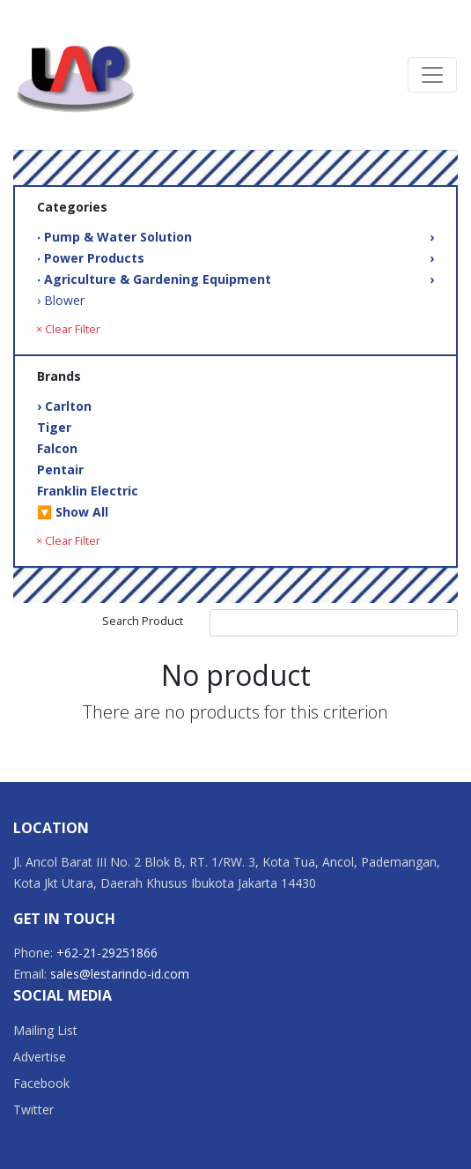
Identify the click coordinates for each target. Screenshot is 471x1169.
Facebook (41, 1083)
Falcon (57, 448)
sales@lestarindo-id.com (119, 973)
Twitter (33, 1109)
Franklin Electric (87, 490)
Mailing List (45, 1030)
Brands (59, 376)
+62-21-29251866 (107, 952)
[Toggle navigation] (432, 75)
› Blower (61, 300)
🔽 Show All (72, 511)
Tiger (54, 427)
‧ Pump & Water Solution (235, 236)
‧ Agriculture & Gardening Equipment (235, 279)
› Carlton (64, 406)
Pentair (60, 469)
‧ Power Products (235, 258)
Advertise (39, 1056)
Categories (72, 206)
